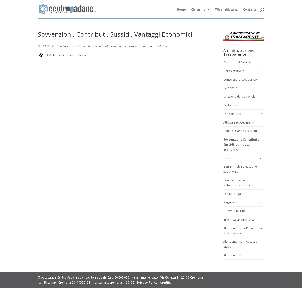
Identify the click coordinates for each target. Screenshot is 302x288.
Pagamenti (230, 202)
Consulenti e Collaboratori (241, 80)
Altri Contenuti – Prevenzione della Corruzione (243, 230)
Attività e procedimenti (238, 122)
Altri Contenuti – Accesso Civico (240, 244)
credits (165, 282)
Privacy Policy (147, 282)
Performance (232, 105)
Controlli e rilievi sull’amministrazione (237, 182)
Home (181, 9)
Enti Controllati (233, 114)
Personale (230, 88)
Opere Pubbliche (234, 211)
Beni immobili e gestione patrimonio (240, 169)
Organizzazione (233, 71)
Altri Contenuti (233, 255)
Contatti (249, 9)
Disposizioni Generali (237, 62)
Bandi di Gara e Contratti (240, 131)
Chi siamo (198, 9)
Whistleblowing (226, 9)
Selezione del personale (239, 97)
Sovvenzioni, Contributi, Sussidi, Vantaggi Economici (241, 144)
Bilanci (227, 158)
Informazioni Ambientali (239, 219)
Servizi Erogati (232, 194)
